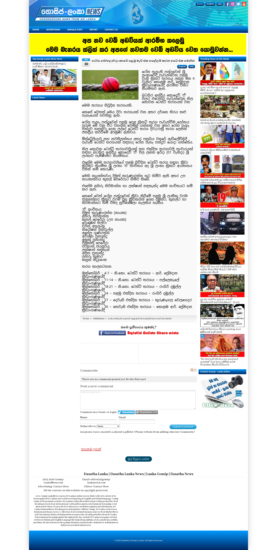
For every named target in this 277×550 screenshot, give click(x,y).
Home (36, 29)
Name (83, 417)
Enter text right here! (138, 399)
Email (122, 417)
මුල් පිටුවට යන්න (138, 459)
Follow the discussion (193, 369)
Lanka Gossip (157, 474)
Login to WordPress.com (146, 412)
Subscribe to (100, 426)
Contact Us (111, 29)
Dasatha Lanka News (127, 474)
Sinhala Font (74, 29)
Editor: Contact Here (96, 486)
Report (94, 29)
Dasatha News (181, 474)
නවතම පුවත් (91, 449)
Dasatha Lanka (96, 474)
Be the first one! (136, 379)
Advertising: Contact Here (53, 486)
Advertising (53, 29)
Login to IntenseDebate (126, 412)
